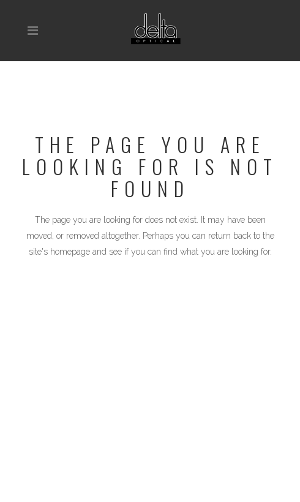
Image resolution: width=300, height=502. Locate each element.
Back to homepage (150, 305)
